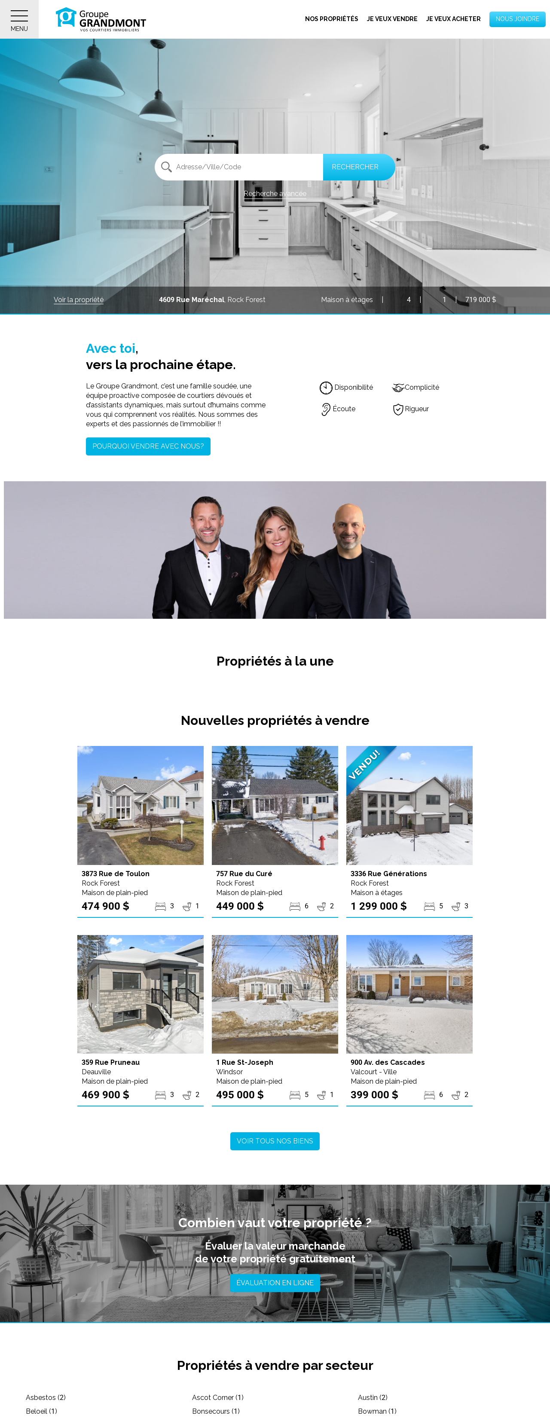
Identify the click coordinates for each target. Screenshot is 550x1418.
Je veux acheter (453, 18)
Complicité (415, 387)
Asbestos (46, 1398)
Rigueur (410, 409)
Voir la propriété (79, 300)
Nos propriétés (331, 18)
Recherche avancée (275, 193)
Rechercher (355, 167)
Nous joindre (517, 18)
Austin (373, 1398)
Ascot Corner (218, 1398)
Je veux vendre (392, 18)
